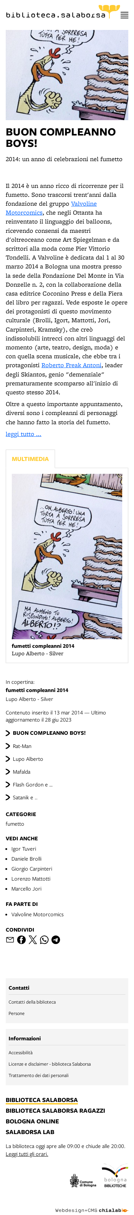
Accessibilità (21, 1052)
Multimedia (30, 459)
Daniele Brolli (26, 858)
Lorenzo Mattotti (30, 878)
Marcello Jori (26, 888)
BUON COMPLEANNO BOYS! (49, 733)
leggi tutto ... (23, 434)
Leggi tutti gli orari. (27, 1153)
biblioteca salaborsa (42, 1100)
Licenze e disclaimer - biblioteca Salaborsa (50, 1064)
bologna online (32, 1121)
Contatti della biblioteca (32, 1002)
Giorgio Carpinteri (31, 868)
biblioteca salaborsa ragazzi (55, 1110)
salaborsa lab (30, 1132)
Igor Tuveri (23, 848)
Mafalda (21, 771)
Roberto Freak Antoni (71, 365)
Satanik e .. (25, 797)
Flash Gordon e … (33, 784)
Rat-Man (22, 745)
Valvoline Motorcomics (37, 914)
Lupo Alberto (28, 758)
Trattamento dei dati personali (39, 1075)
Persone (17, 1013)
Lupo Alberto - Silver (67, 690)
